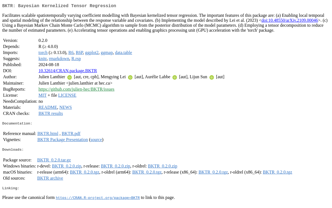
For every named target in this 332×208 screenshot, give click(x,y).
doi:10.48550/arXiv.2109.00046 (289, 21)
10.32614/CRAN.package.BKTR (67, 71)
